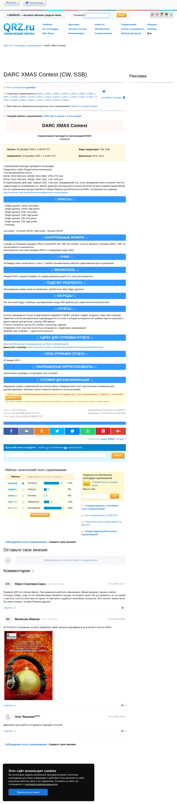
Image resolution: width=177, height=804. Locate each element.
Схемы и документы (133, 29)
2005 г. (83, 93)
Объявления (102, 29)
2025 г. (66, 100)
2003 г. (66, 93)
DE (161, 16)
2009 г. (24, 97)
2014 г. (66, 97)
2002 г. (57, 93)
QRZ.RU (8, 45)
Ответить (8, 608)
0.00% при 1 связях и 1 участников (62, 116)
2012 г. (49, 97)
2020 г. (24, 100)
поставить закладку (113, 97)
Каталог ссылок (78, 29)
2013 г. (58, 97)
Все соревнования (21, 87)
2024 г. (58, 100)
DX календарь (50, 29)
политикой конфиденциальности (41, 784)
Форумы (152, 24)
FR (157, 16)
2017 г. (92, 97)
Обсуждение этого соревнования (26, 542)
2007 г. (7, 97)
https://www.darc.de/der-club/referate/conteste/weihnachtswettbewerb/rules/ (65, 347)
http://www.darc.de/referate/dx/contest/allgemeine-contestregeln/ (36, 192)
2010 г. (32, 97)
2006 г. (91, 93)
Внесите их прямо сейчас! (84, 106)
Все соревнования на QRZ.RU (101, 515)
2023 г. (49, 100)
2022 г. (41, 100)
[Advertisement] (88, 59)
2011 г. (41, 97)
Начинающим (76, 33)
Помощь (152, 29)
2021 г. (32, 100)
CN (166, 16)
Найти (121, 15)
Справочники (128, 24)
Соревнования (103, 33)
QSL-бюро (48, 33)
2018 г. (7, 100)
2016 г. (83, 97)
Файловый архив (131, 33)
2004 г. (74, 93)
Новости (100, 24)
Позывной (78, 15)
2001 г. (49, 93)
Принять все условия (28, 792)
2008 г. (15, 97)
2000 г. (40, 93)
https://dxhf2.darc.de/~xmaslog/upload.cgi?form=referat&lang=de (36, 344)
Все (149, 33)
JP (171, 16)
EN (152, 16)
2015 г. (75, 97)
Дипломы (74, 24)
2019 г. (15, 100)
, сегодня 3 (113, 439)
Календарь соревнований (28, 45)
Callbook (47, 24)
